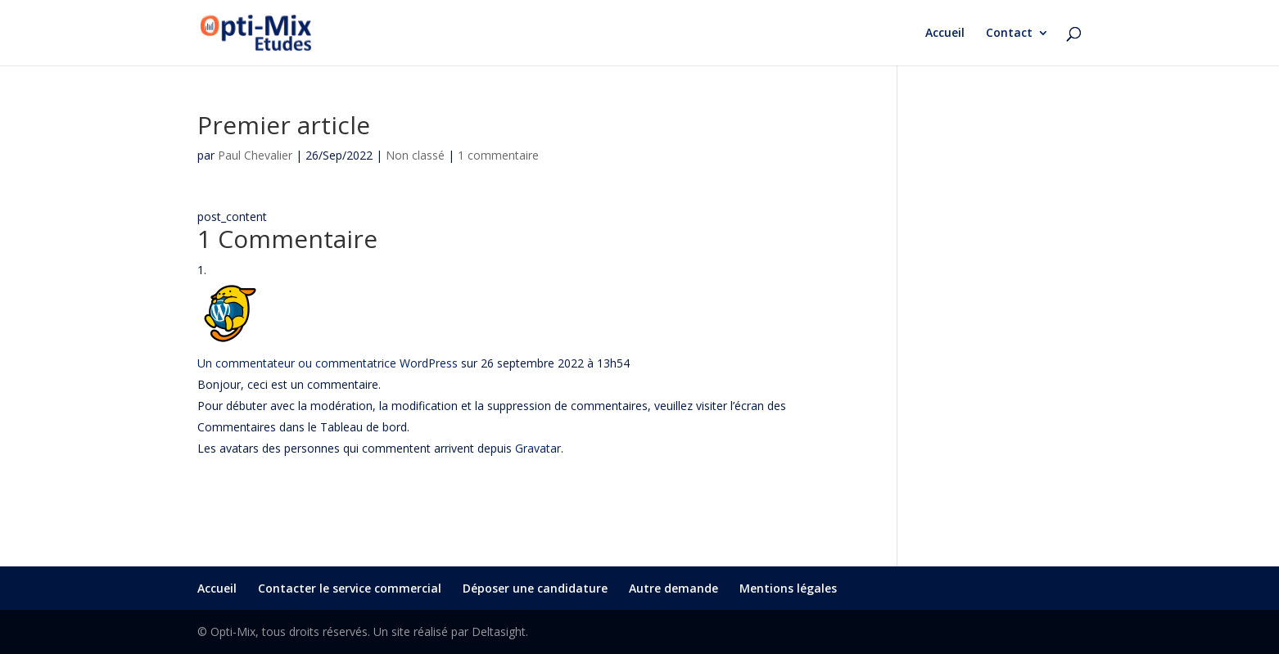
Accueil (945, 33)
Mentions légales (788, 588)
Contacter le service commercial (349, 588)
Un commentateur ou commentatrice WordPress (327, 363)
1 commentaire (498, 155)
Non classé (415, 155)
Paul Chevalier (255, 155)
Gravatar (538, 448)
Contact (1009, 33)
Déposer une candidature (535, 588)
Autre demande (673, 588)
